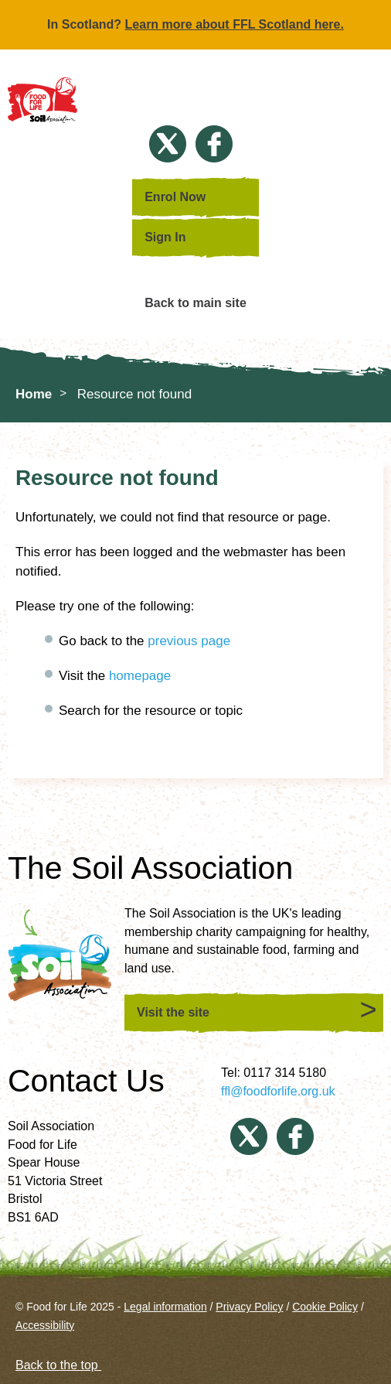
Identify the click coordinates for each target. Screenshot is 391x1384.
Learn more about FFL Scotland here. (234, 24)
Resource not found (134, 394)
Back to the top (66, 1365)
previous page (189, 641)
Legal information (165, 1306)
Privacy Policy (249, 1306)
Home (33, 394)
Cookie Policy (325, 1306)
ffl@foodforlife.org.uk (278, 1091)
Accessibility (44, 1325)
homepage (140, 675)
